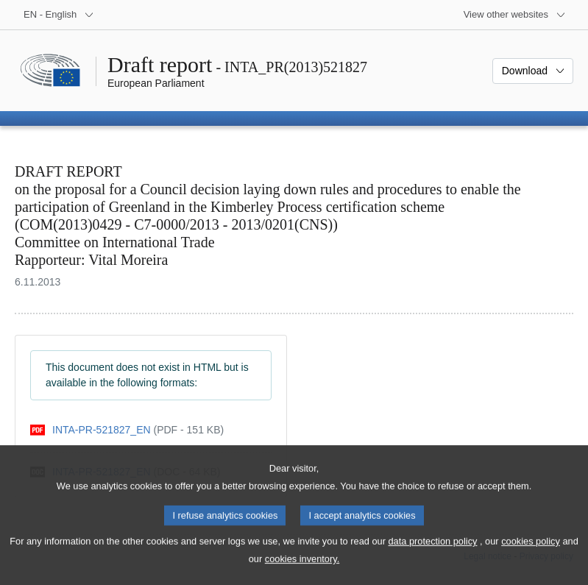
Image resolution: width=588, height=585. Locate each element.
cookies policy (530, 558)
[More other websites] (514, 14)
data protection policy (433, 558)
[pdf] (127, 430)
